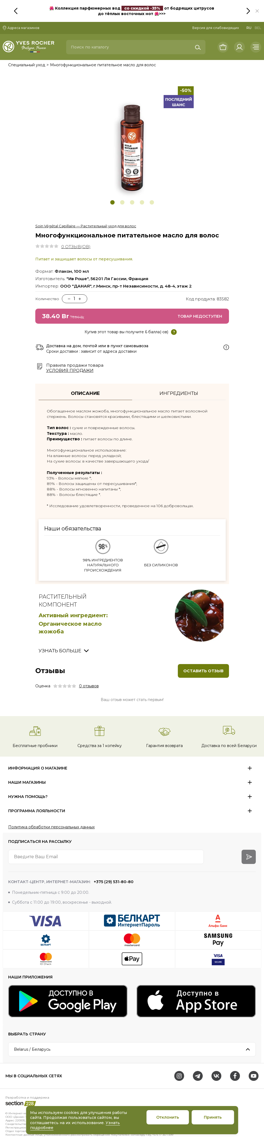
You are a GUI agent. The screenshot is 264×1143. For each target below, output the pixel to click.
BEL (258, 28)
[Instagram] (179, 1076)
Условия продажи (70, 370)
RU (248, 28)
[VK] (216, 1076)
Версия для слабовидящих (215, 28)
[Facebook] (235, 1076)
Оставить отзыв (203, 670)
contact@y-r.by (141, 1134)
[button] (257, 11)
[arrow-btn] (249, 857)
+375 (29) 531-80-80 (113, 881)
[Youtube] (254, 1076)
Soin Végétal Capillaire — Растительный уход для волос (85, 226)
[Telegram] (198, 1076)
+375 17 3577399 (162, 1134)
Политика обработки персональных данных (51, 827)
